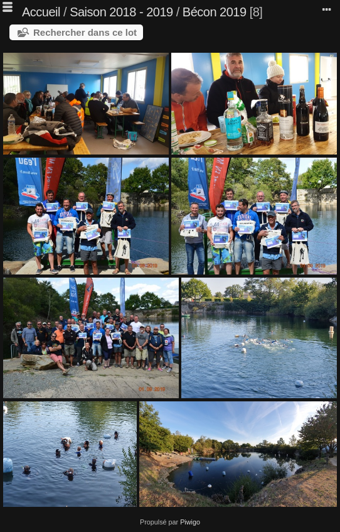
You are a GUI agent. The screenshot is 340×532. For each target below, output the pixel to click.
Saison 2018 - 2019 (121, 12)
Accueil (41, 12)
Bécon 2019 (215, 12)
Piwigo (190, 522)
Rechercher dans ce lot (85, 32)
